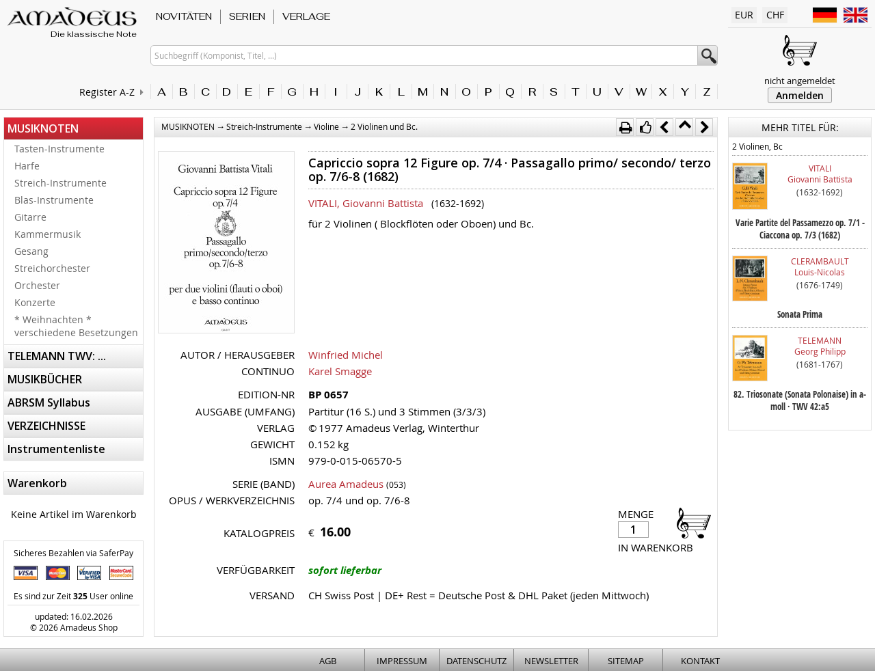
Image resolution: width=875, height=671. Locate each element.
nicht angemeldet (799, 80)
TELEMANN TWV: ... (57, 356)
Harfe (27, 165)
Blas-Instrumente (54, 199)
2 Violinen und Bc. (384, 126)
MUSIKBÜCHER (45, 379)
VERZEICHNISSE (46, 425)
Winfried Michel (345, 354)
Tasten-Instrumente (59, 148)
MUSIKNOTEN (43, 128)
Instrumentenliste (56, 448)
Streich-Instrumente (60, 182)
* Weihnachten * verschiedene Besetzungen (76, 326)
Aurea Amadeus (345, 484)
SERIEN (247, 16)
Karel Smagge (340, 371)
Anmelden (800, 95)
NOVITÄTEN (184, 16)
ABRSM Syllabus (49, 402)
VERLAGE (306, 16)
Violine (326, 126)
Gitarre (30, 216)
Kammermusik (47, 234)
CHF (775, 14)
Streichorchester (52, 268)
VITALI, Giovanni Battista (365, 203)
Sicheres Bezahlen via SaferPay (73, 552)
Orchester (37, 285)
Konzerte (34, 302)
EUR (744, 14)
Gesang (31, 251)
